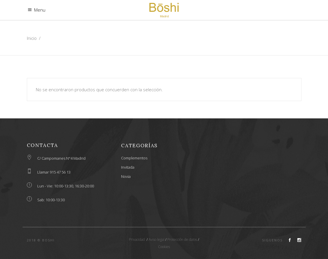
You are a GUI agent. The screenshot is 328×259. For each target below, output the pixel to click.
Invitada (127, 167)
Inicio (32, 38)
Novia (126, 176)
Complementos (134, 158)
